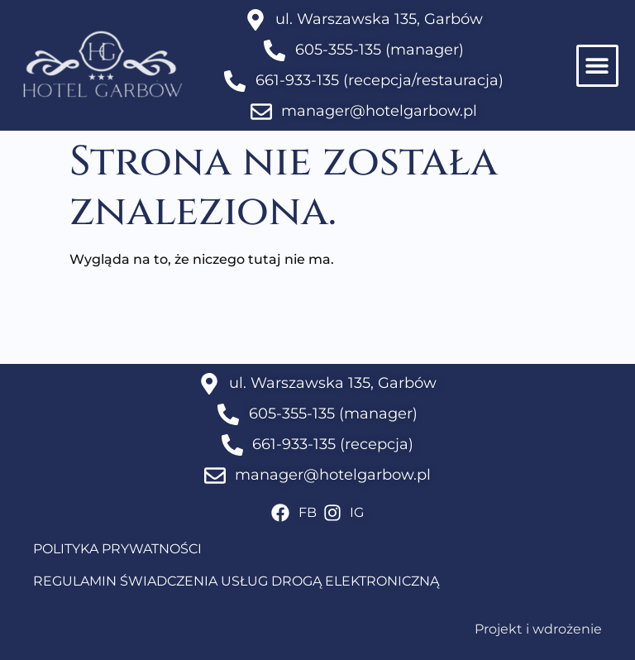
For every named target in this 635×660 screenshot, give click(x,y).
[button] (597, 66)
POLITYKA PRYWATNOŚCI (117, 549)
